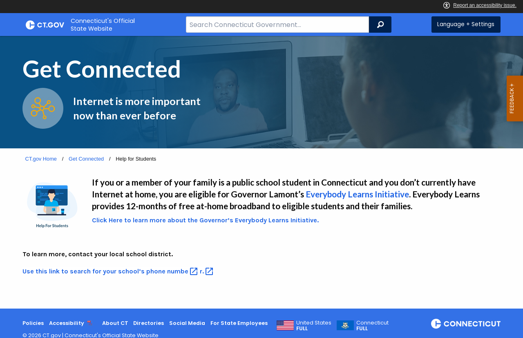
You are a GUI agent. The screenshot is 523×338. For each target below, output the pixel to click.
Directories (148, 323)
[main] (261, 172)
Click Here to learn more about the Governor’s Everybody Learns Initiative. (205, 220)
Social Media (187, 323)
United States (313, 325)
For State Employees (239, 323)
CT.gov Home (41, 159)
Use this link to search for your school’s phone (111, 271)
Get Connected (86, 159)
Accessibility (66, 323)
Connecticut (372, 325)
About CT (115, 323)
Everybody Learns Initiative (357, 194)
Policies (33, 323)
